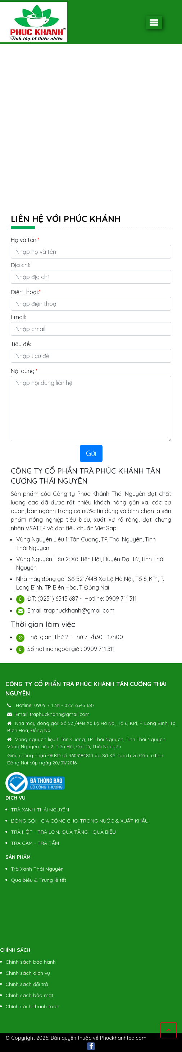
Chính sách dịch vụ (27, 973)
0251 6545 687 (79, 705)
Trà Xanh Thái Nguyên (37, 869)
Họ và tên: (24, 239)
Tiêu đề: (21, 344)
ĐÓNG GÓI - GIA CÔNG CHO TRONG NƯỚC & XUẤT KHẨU (80, 821)
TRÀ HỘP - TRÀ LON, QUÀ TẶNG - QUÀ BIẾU (63, 832)
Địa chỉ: (20, 265)
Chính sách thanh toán (32, 1006)
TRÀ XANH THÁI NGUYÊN (40, 809)
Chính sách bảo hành (30, 962)
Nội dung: (23, 370)
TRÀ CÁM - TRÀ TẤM (35, 843)
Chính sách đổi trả (26, 984)
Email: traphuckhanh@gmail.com (52, 714)
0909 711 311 (47, 705)
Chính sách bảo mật (29, 995)
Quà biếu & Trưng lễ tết (38, 880)
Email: (18, 317)
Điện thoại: (25, 291)
